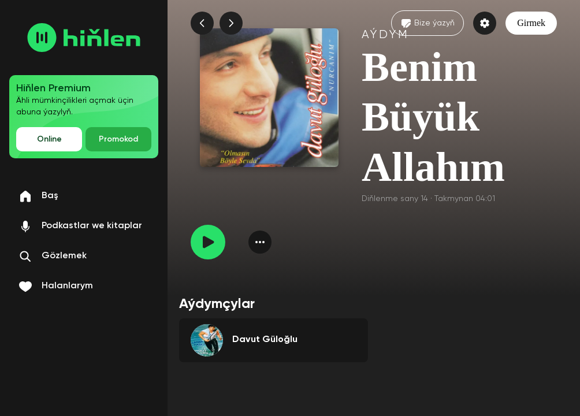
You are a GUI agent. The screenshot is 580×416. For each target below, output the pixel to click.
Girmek (531, 23)
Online (49, 139)
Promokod (118, 139)
